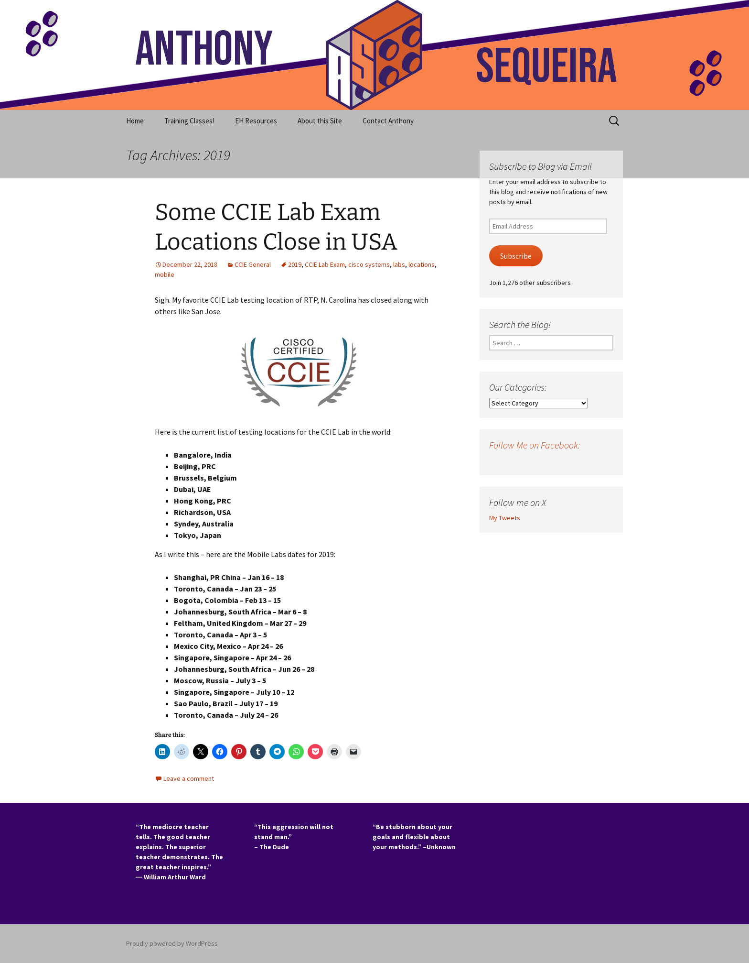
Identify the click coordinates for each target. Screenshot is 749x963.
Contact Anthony (388, 120)
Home (135, 120)
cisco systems (369, 264)
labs (399, 264)
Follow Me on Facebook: (534, 445)
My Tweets (504, 518)
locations (421, 264)
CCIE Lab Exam (325, 264)
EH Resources (256, 120)
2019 (294, 264)
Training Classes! (189, 120)
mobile (164, 274)
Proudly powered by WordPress (172, 943)
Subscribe (516, 256)
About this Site (320, 120)
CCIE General (253, 264)
